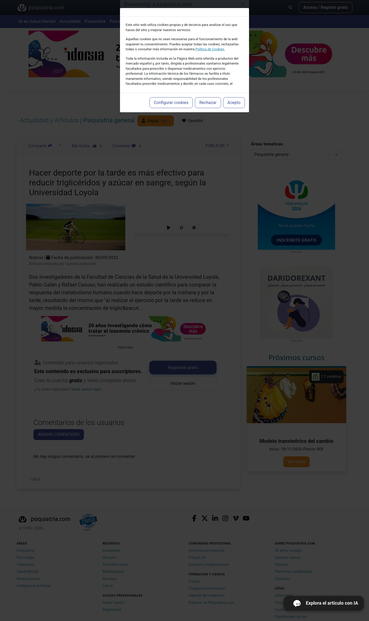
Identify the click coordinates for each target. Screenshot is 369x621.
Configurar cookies (171, 102)
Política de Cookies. (210, 49)
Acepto (234, 102)
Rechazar (207, 102)
